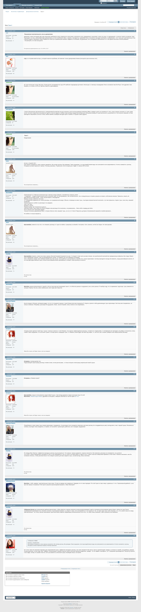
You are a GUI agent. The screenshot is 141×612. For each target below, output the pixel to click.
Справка (17, 7)
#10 (134, 282)
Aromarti (71, 607)
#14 (134, 374)
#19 (134, 505)
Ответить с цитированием (129, 51)
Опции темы (123, 28)
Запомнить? (104, 3)
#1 (134, 30)
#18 (134, 479)
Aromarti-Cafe (38, 5)
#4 (134, 107)
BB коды (43, 574)
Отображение (131, 28)
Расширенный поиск (131, 7)
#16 (134, 421)
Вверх (134, 565)
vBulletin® (70, 603)
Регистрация (131, 1)
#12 (134, 326)
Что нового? (9, 5)
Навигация (36, 7)
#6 (134, 159)
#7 (134, 190)
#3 (134, 80)
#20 (134, 535)
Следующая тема (75, 568)
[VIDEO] (43, 579)
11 (126, 22)
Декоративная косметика (32, 11)
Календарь (22, 7)
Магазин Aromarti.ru (27, 5)
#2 (134, 54)
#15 (134, 390)
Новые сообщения (9, 7)
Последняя (133, 22)
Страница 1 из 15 (113, 22)
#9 (134, 251)
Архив (130, 597)
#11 (134, 299)
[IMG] (42, 578)
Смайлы (43, 576)
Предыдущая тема (65, 568)
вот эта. (77, 396)
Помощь (122, 1)
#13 (134, 357)
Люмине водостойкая (36, 396)
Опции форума (29, 7)
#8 (134, 220)
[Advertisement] (70, 17)
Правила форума (45, 583)
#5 (134, 132)
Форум (17, 5)
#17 (134, 448)
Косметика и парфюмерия (17, 11)
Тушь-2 (10, 25)
